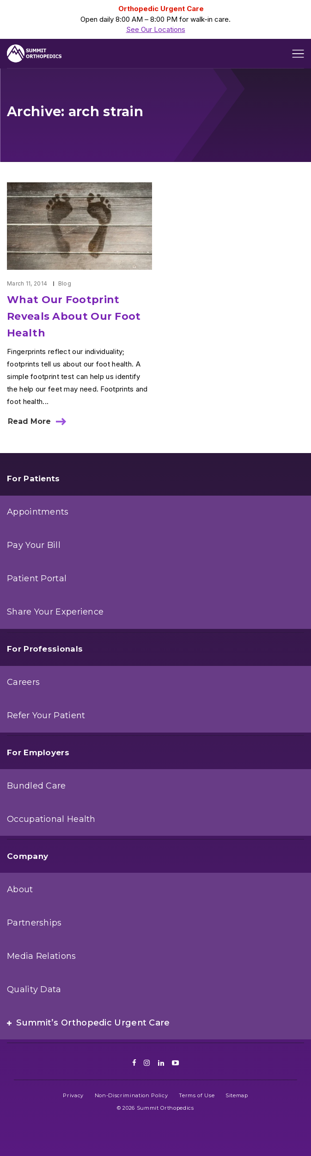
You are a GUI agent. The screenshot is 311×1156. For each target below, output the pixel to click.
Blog (64, 283)
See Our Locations (155, 29)
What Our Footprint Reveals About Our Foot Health (74, 316)
